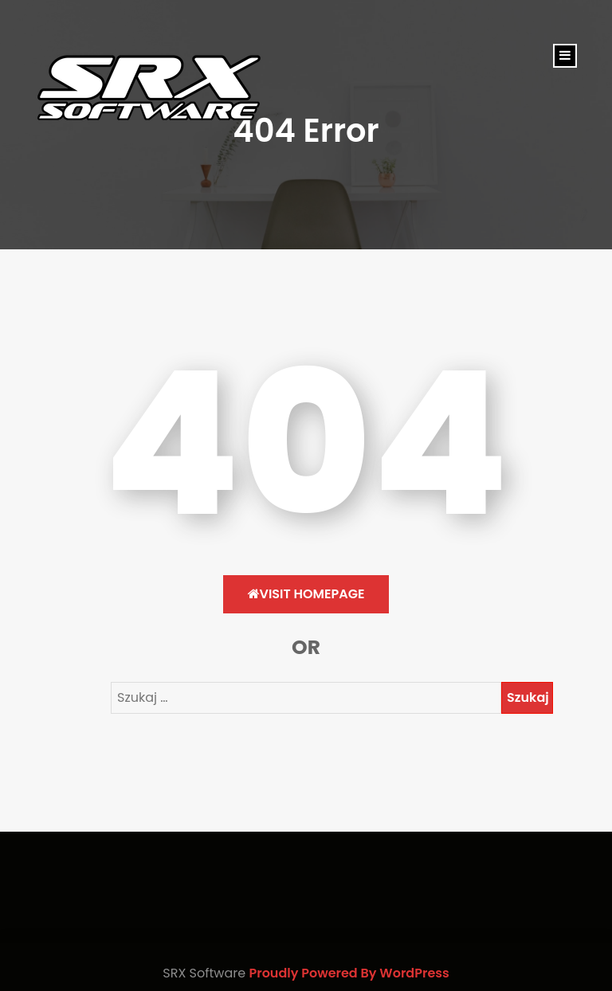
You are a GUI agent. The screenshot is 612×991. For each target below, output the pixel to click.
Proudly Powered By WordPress (349, 973)
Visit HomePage (306, 594)
